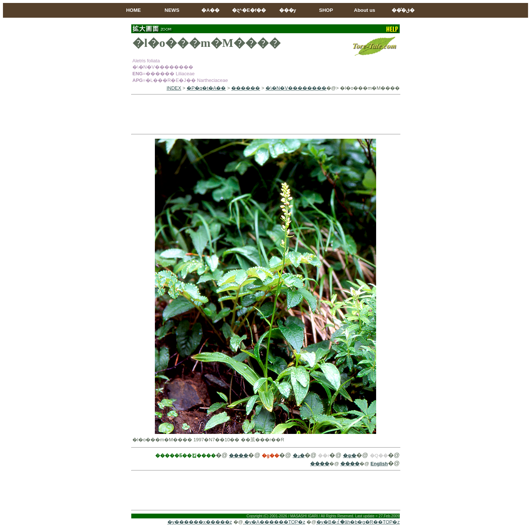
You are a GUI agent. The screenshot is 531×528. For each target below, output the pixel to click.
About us (364, 10)
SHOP (326, 10)
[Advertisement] (265, 114)
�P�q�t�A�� (206, 88)
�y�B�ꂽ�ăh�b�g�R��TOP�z (358, 522)
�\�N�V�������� (296, 88)
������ (245, 88)
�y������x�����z (199, 522)
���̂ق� (403, 10)
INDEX (174, 88)
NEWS (171, 10)
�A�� (210, 10)
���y (287, 10)
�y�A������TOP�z (274, 522)
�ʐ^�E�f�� (249, 10)
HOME (133, 10)
